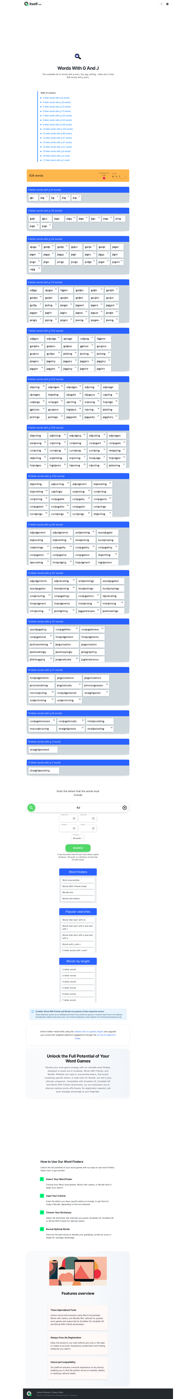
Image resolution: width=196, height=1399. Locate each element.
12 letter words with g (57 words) (57, 138)
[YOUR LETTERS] (78, 807)
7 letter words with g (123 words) (57, 116)
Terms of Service (43, 1392)
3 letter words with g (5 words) (56, 98)
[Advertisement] (98, 26)
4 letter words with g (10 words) (57, 102)
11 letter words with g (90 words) (57, 133)
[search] (31, 808)
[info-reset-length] (93, 828)
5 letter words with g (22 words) (57, 107)
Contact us (73, 1395)
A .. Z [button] (118, 176)
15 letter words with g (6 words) (57, 151)
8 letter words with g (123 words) (57, 120)
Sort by (114, 173)
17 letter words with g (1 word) (56, 160)
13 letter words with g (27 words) (57, 142)
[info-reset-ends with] (93, 818)
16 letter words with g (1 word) (56, 156)
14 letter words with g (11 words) (57, 147)
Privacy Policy (57, 1392)
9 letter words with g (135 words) (57, 125)
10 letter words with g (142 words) (58, 129)
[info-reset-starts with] (74, 818)
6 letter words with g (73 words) (57, 111)
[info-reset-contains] (74, 828)
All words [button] (77, 838)
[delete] (125, 808)
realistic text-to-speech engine (88, 1031)
